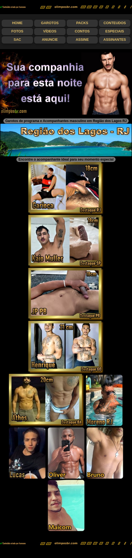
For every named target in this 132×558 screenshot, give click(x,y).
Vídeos (49, 31)
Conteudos (114, 23)
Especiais (114, 31)
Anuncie (50, 40)
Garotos (49, 23)
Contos (82, 31)
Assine (82, 40)
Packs (82, 23)
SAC (17, 40)
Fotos (17, 31)
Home (17, 23)
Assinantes (114, 40)
